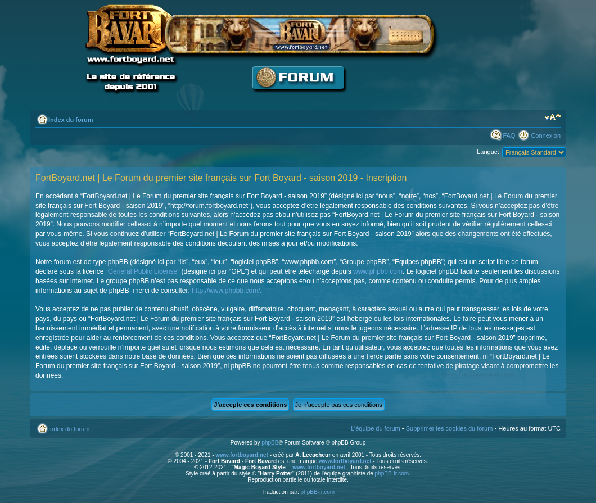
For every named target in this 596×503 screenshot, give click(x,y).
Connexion (546, 135)
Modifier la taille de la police (552, 117)
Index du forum (70, 119)
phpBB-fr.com (392, 473)
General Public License (142, 271)
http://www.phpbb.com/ (226, 290)
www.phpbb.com (378, 271)
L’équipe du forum (375, 428)
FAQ (509, 135)
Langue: (488, 151)
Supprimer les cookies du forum (449, 428)
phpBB (269, 442)
